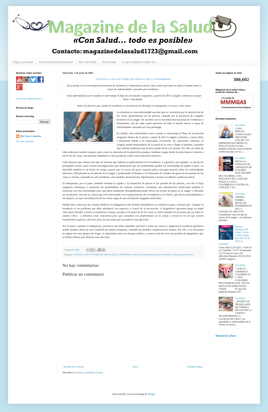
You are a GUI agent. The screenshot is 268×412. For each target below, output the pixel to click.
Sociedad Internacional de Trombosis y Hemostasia (161, 254)
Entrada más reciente (73, 366)
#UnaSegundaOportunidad (56, 62)
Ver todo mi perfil (24, 141)
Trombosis (188, 254)
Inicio (135, 366)
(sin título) (240, 125)
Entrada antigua (195, 366)
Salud (135, 254)
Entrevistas (109, 62)
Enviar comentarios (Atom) (89, 372)
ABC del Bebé (87, 62)
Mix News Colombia (30, 136)
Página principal (23, 62)
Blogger (151, 394)
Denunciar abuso (226, 335)
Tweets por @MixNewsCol (29, 98)
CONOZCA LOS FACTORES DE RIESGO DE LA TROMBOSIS (102, 254)
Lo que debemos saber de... (139, 62)
